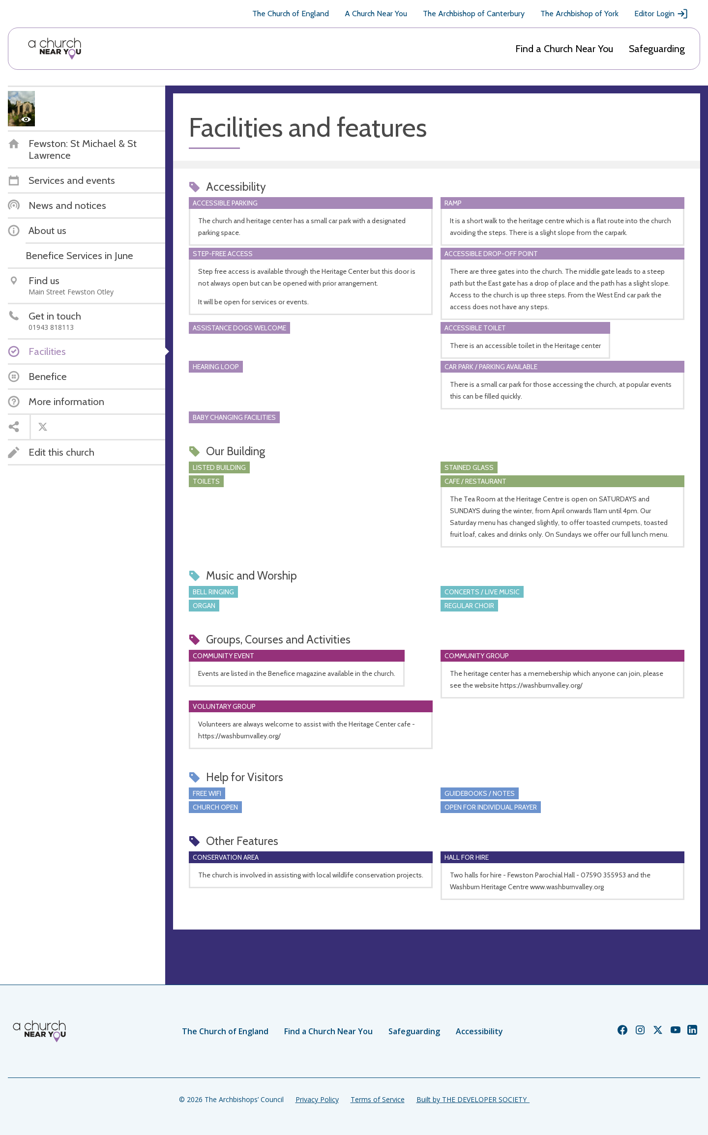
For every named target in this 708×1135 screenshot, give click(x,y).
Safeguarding (657, 49)
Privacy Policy (317, 1099)
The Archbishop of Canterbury (474, 13)
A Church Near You (376, 13)
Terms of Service (378, 1099)
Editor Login (661, 14)
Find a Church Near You (564, 49)
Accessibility (479, 1031)
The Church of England (290, 13)
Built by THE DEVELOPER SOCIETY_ (473, 1099)
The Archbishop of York (579, 13)
